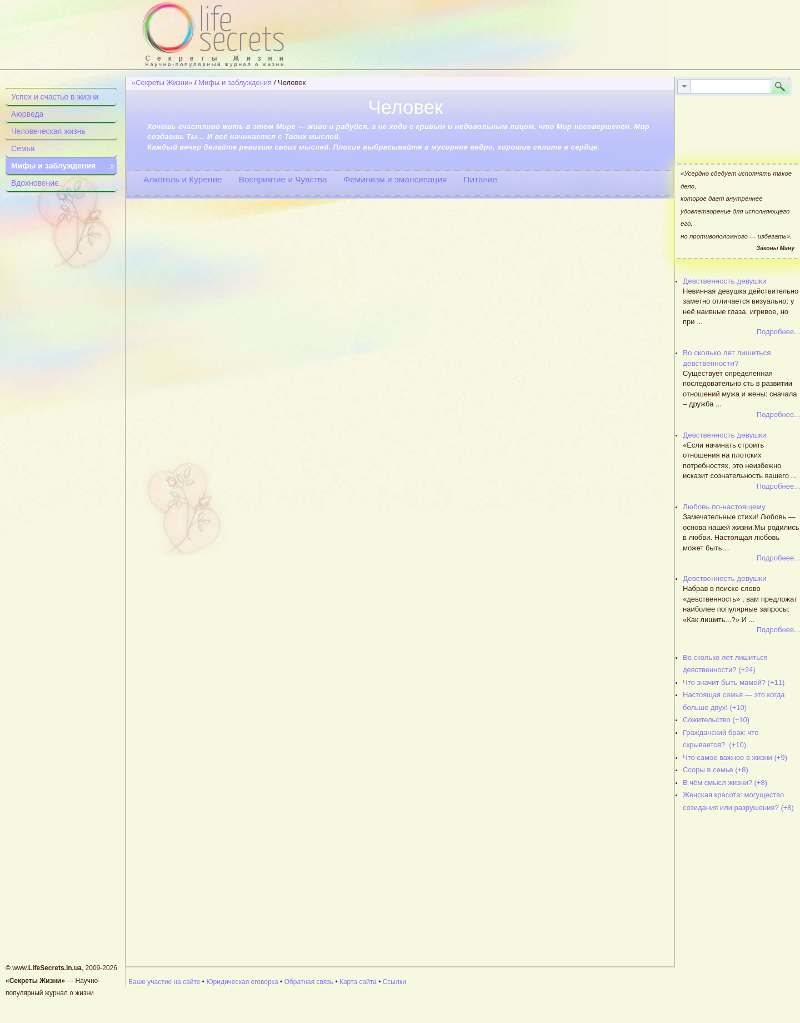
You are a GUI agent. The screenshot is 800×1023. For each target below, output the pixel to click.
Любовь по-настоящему (724, 507)
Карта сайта (358, 982)
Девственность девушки (725, 281)
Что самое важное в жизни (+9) (735, 757)
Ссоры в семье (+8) (715, 770)
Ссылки (394, 982)
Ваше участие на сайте (164, 982)
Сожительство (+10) (716, 720)
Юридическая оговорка (242, 982)
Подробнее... (778, 331)
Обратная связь (308, 982)
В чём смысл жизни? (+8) (725, 782)
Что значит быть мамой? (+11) (733, 682)
